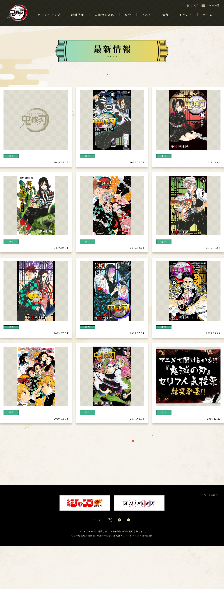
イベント (186, 19)
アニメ (147, 19)
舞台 (127, 74)
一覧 (81, 74)
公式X (194, 5)
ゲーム (208, 19)
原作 (95, 74)
